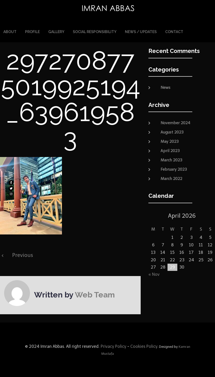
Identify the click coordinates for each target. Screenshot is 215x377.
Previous (22, 255)
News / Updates (141, 31)
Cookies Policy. (144, 346)
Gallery (56, 31)
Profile (32, 31)
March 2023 (171, 159)
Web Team (95, 294)
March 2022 (171, 178)
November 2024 (175, 122)
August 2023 (172, 131)
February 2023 (174, 169)
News (165, 87)
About (10, 31)
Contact (174, 31)
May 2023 (170, 141)
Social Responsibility (94, 31)
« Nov (154, 274)
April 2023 (170, 150)
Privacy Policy (113, 346)
